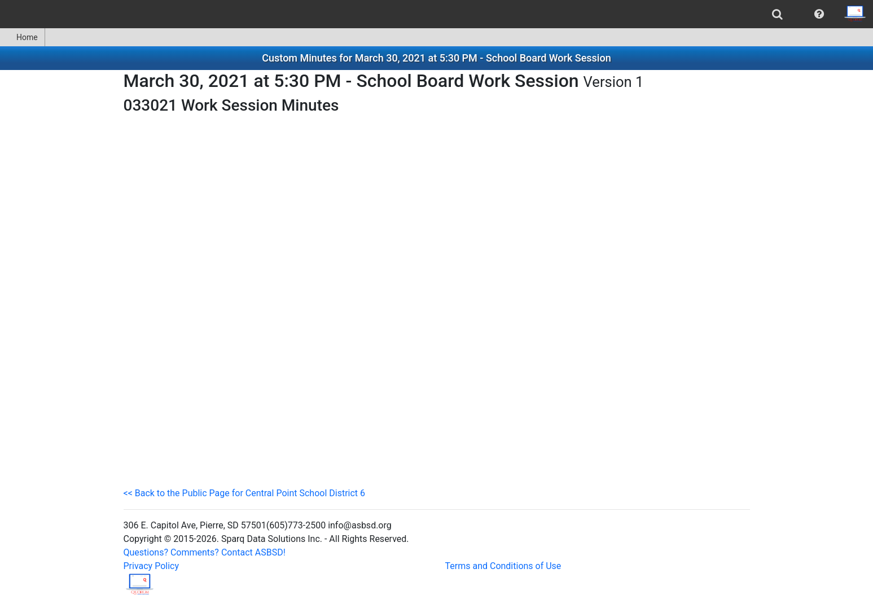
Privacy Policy (151, 566)
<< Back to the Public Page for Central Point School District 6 (245, 493)
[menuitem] (777, 14)
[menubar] (436, 14)
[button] (819, 14)
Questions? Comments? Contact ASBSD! (205, 552)
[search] (777, 14)
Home (22, 37)
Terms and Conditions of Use (503, 566)
